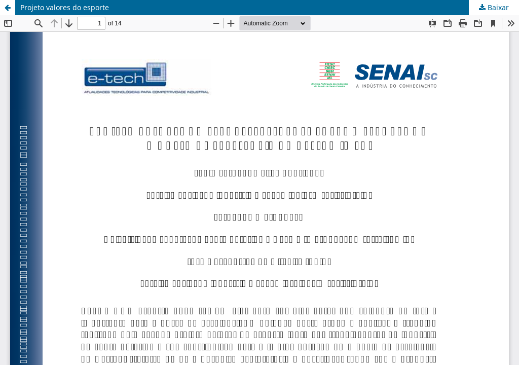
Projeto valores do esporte (64, 7)
